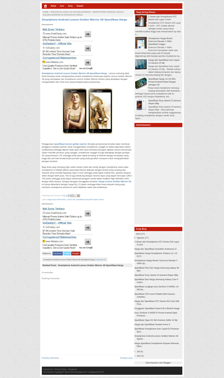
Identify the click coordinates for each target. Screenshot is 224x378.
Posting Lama (126, 358)
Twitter (67, 253)
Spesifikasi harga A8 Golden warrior (71, 12)
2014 (138, 234)
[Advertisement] (158, 176)
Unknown (99, 260)
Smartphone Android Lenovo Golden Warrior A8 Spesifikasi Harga (74, 73)
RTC (102, 372)
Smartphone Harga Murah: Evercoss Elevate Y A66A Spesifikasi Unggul (160, 41)
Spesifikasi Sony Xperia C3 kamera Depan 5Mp (156, 275)
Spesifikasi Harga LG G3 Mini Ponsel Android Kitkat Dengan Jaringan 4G (162, 82)
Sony (70, 6)
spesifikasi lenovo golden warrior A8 (72, 144)
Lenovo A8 (71, 199)
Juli (138, 351)
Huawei (79, 6)
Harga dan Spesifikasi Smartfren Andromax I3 (155, 249)
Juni (139, 356)
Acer (62, 6)
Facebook (57, 253)
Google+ (76, 253)
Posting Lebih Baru (50, 358)
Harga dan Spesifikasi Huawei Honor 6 (152, 324)
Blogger (167, 362)
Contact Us (48, 369)
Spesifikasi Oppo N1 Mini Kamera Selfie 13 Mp (156, 320)
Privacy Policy (61, 369)
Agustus (141, 238)
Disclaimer (72, 369)
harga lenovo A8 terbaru (56, 199)
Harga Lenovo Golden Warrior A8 (114, 181)
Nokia (53, 6)
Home (46, 12)
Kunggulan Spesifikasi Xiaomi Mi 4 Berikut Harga (157, 308)
